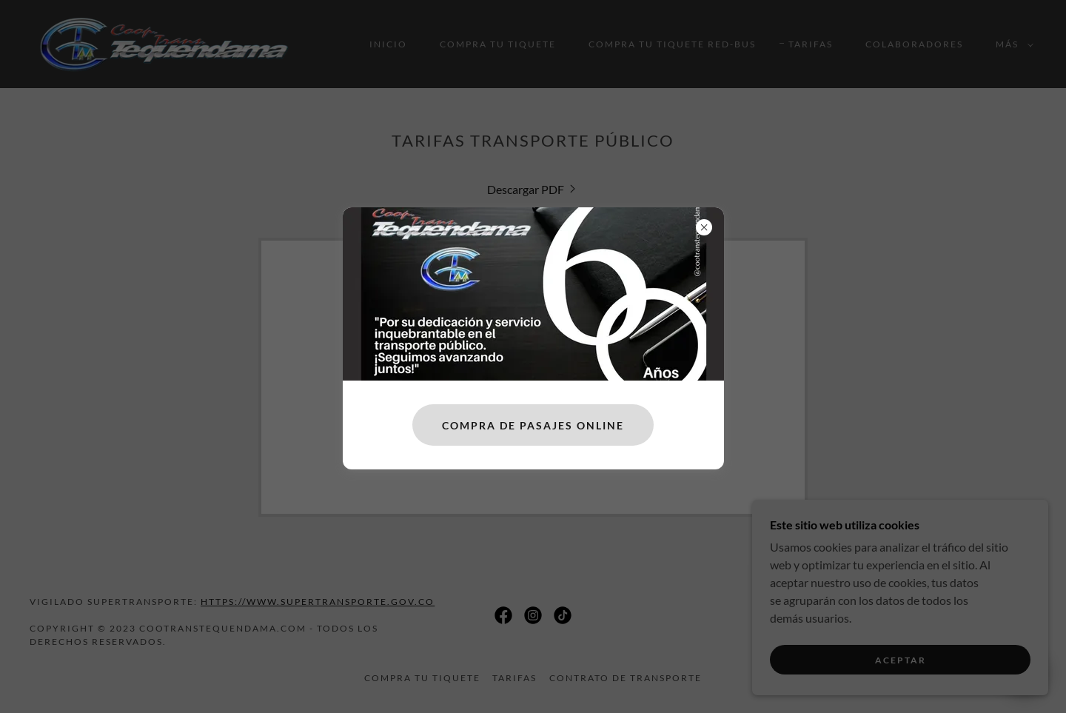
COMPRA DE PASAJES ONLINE (533, 425)
